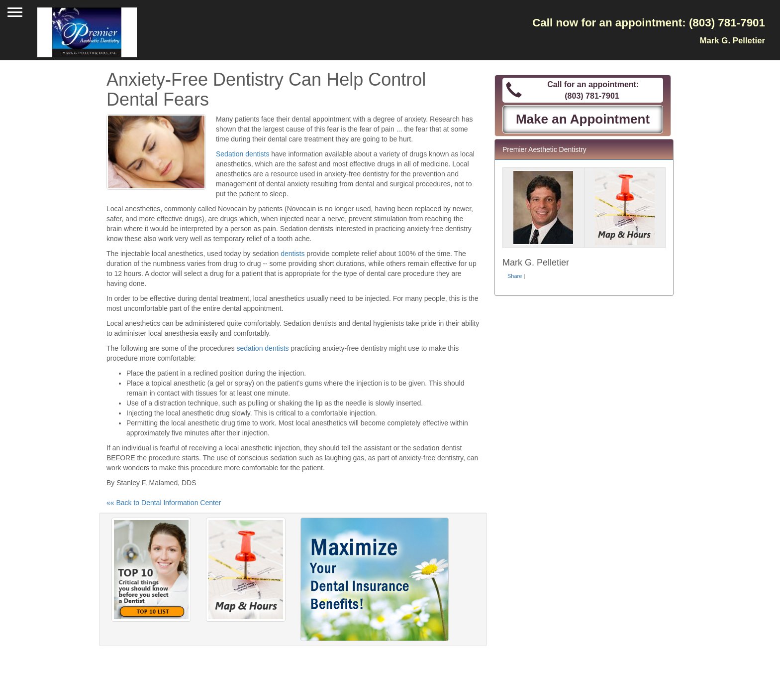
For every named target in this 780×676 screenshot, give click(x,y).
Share (514, 276)
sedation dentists (262, 348)
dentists (292, 254)
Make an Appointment (583, 119)
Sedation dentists (242, 154)
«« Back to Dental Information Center (163, 503)
